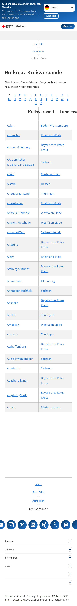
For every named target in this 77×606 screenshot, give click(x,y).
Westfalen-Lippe (51, 213)
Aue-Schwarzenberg (20, 359)
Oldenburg (48, 281)
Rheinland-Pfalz (51, 135)
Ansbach (12, 303)
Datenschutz (20, 599)
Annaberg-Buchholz (19, 291)
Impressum (43, 596)
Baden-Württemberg (54, 125)
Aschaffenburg (16, 346)
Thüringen (47, 193)
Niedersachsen (50, 174)
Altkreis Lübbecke (18, 213)
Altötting (12, 244)
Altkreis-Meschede (19, 222)
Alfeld (10, 174)
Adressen (10, 596)
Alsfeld (11, 184)
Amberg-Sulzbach (18, 269)
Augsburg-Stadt (17, 395)
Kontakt (21, 596)
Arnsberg (13, 325)
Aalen (10, 125)
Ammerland (14, 281)
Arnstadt (12, 334)
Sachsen (46, 162)
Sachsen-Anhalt (51, 232)
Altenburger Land (18, 193)
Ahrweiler (13, 135)
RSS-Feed (56, 596)
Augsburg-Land (17, 380)
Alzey (10, 257)
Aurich (11, 407)
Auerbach (13, 368)
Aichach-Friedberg (18, 147)
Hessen (45, 184)
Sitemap (31, 596)
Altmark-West (16, 232)
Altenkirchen (15, 203)
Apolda (11, 315)
